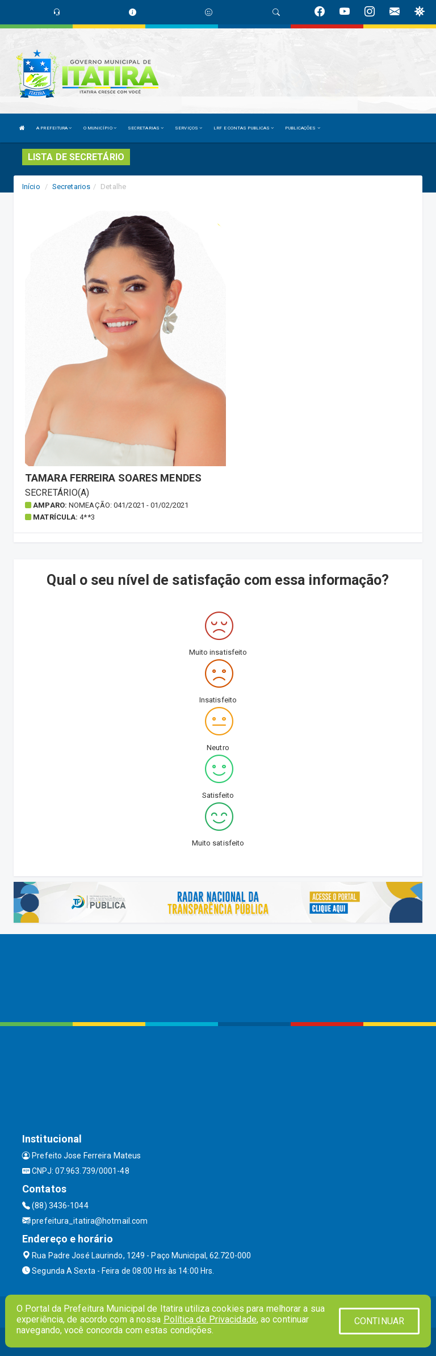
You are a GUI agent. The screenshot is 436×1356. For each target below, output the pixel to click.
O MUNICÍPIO (99, 128)
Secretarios (71, 186)
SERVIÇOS (188, 128)
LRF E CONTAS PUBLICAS (243, 128)
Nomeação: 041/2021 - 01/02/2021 (128, 505)
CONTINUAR (379, 1321)
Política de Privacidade (210, 1319)
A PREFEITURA (54, 128)
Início (31, 186)
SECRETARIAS (146, 128)
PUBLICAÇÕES (302, 128)
